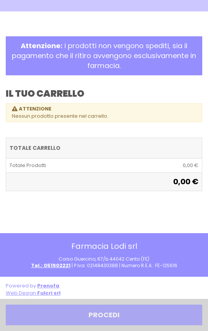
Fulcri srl (49, 293)
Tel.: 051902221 (50, 265)
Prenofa (48, 285)
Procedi (104, 315)
